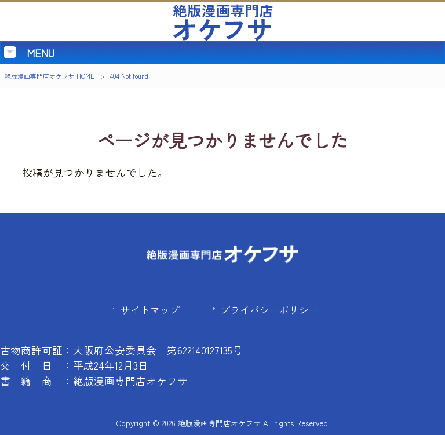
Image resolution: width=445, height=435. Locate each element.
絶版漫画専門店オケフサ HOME (49, 76)
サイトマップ (150, 310)
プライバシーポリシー (269, 310)
